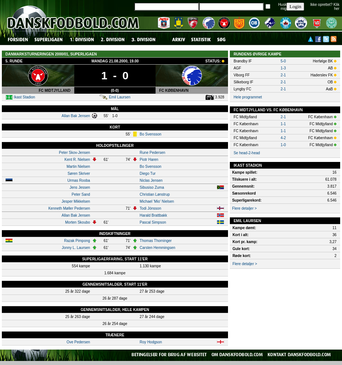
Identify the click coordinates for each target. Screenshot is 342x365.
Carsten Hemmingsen (157, 248)
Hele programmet (248, 97)
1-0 (283, 145)
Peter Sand (81, 194)
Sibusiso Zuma (152, 187)
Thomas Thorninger (156, 241)
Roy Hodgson (151, 342)
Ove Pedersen (78, 342)
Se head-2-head (247, 153)
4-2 (283, 138)
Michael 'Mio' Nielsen (157, 201)
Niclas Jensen (151, 180)
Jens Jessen (80, 187)
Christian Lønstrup (155, 194)
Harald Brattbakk (153, 215)
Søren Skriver (79, 173)
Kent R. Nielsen (77, 160)
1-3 (283, 68)
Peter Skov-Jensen (74, 153)
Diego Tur (148, 173)
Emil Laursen (119, 97)
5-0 (283, 61)
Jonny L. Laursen (76, 248)
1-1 (283, 124)
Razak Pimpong (77, 241)
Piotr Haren (149, 160)
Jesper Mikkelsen (76, 201)
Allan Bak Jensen (76, 116)
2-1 (283, 75)
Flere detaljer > (244, 208)
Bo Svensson (150, 134)
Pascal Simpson (153, 222)
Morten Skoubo (77, 222)
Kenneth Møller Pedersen (69, 208)
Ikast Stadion (24, 97)
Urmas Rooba (78, 180)
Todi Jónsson (150, 208)
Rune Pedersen (152, 153)
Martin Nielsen (78, 167)
